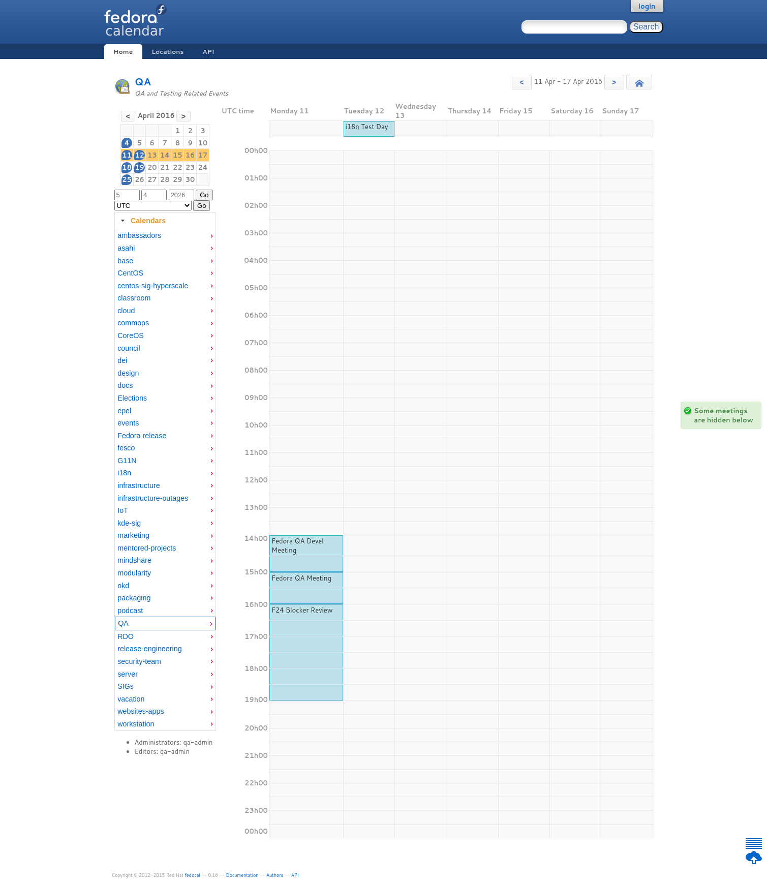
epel (124, 411)
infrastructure (138, 485)
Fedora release (141, 436)
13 (152, 155)
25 (127, 179)
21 (165, 167)
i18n (124, 473)
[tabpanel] (165, 479)
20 (152, 167)
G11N (126, 460)
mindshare (134, 560)
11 (127, 155)
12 (139, 155)
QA (143, 81)
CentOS (130, 273)
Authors (274, 875)
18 (127, 167)
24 (203, 167)
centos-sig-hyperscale (152, 286)
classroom (133, 298)
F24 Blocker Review (302, 610)
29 (177, 179)
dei (122, 360)
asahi (126, 248)
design (128, 373)
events (128, 423)
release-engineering (149, 649)
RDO (125, 636)
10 (203, 142)
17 (203, 155)
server (127, 674)
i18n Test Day (366, 126)
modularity (134, 573)
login (647, 6)
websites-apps (140, 711)
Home (123, 51)
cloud (126, 311)
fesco (126, 448)
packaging (133, 598)
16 (190, 155)
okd (123, 586)
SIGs (125, 686)
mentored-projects (146, 548)
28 (165, 179)
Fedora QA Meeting (301, 578)
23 (190, 167)
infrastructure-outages (152, 498)
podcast (130, 610)
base (125, 261)
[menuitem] (165, 235)
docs (125, 385)
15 (177, 155)
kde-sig (129, 523)
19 (139, 167)
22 (177, 167)
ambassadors (139, 235)
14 (165, 155)
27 (152, 179)
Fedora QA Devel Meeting (297, 545)
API (208, 51)
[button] (522, 82)
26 (139, 179)
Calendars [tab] (142, 221)
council (128, 348)
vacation (130, 699)
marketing (133, 535)
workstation (135, 724)
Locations (167, 51)
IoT (122, 510)
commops (133, 323)
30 (190, 179)
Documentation (242, 875)
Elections (132, 398)
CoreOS (130, 335)
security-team (139, 661)
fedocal (192, 875)
